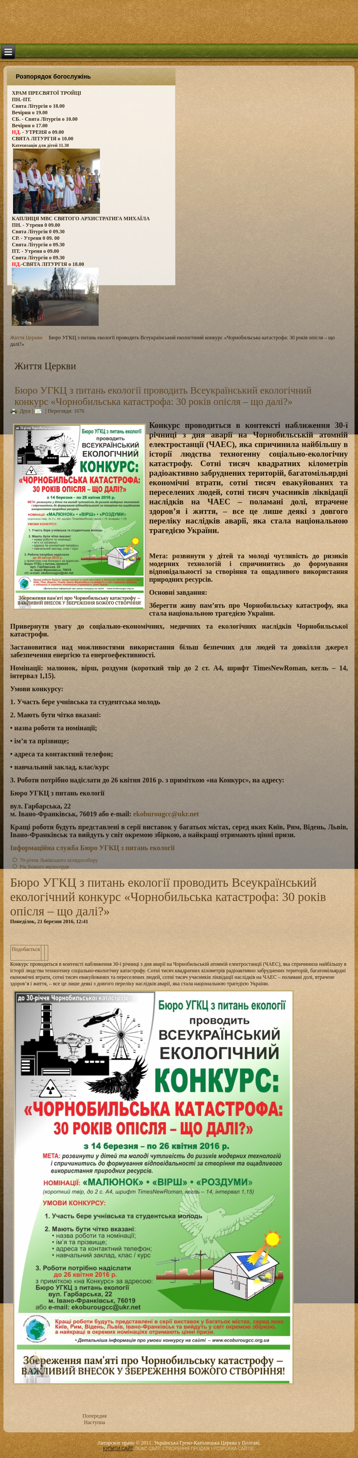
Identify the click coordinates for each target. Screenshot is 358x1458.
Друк (20, 411)
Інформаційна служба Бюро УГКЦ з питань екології (92, 848)
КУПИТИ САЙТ (118, 1448)
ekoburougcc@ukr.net (166, 814)
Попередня (95, 1416)
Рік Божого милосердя (44, 867)
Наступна (94, 1422)
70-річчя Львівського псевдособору (59, 860)
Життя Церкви (26, 338)
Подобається (26, 949)
